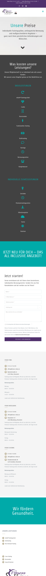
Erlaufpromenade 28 (13, 459)
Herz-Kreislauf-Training (10, 543)
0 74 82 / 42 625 (26, 2)
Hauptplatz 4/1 (11, 417)
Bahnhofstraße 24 (12, 372)
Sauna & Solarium (9, 562)
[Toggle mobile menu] (43, 11)
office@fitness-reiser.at (14, 369)
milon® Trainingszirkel (10, 538)
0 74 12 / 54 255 (16, 1)
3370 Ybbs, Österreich (13, 374)
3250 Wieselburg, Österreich (15, 420)
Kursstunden (8, 559)
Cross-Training (8, 556)
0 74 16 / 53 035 (33, 1)
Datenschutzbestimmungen (22, 334)
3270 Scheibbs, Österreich (14, 462)
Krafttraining (8, 540)
